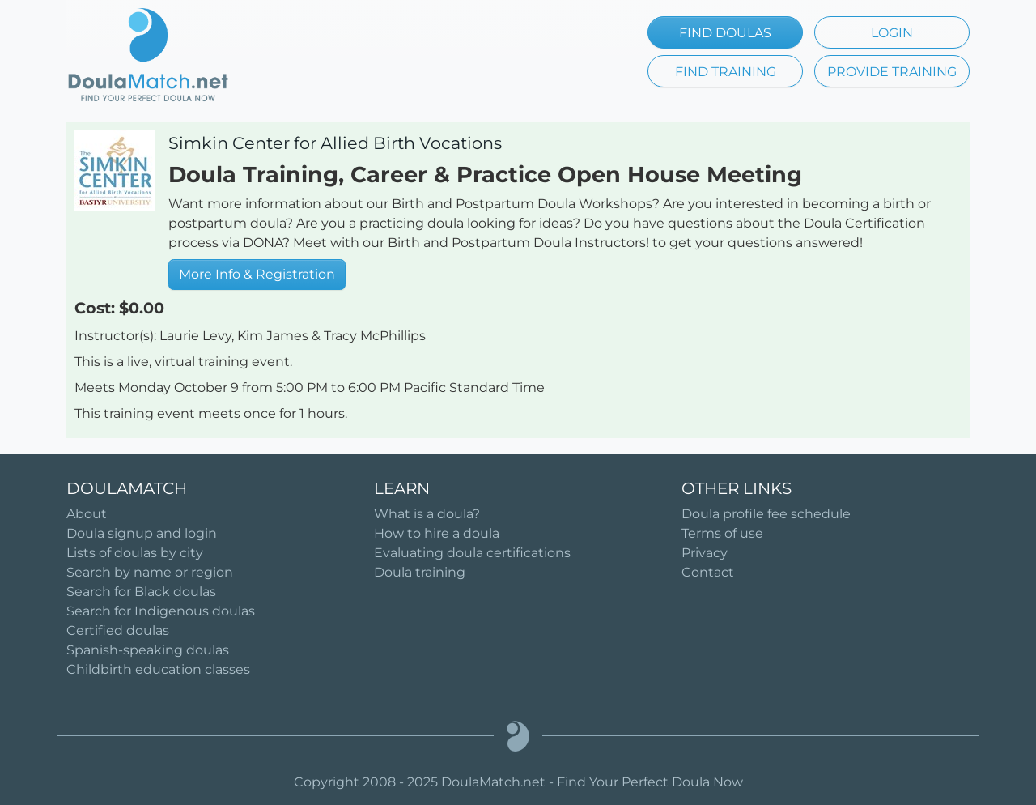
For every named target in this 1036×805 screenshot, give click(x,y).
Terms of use (722, 533)
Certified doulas (117, 630)
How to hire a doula (436, 533)
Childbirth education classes (158, 669)
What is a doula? (427, 514)
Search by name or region (149, 572)
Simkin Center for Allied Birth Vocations (335, 143)
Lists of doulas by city (134, 552)
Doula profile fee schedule (766, 514)
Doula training (419, 572)
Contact (707, 572)
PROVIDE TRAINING (892, 71)
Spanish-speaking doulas (147, 650)
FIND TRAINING (725, 71)
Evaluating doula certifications (472, 552)
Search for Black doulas (141, 591)
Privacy (704, 552)
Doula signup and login (141, 533)
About (86, 514)
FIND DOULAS (725, 32)
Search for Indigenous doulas (160, 611)
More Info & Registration (257, 274)
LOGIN (892, 32)
